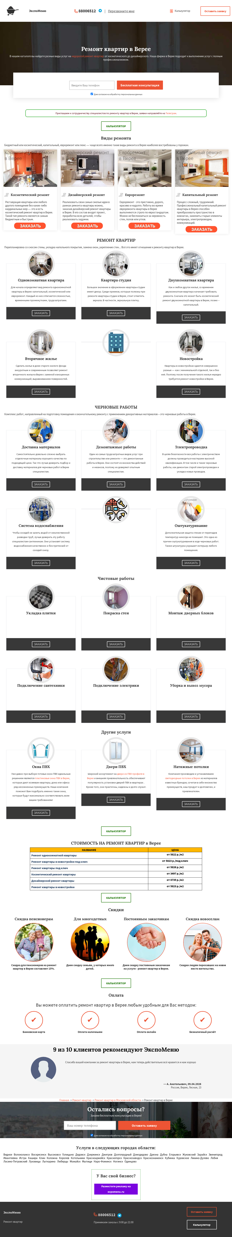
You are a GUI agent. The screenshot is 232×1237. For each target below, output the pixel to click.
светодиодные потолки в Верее (182, 778)
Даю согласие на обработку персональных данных (116, 94)
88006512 (87, 10)
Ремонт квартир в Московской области (118, 1100)
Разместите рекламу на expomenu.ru (116, 1189)
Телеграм (171, 113)
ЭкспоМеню (12, 1212)
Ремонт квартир (81, 1100)
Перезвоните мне (121, 11)
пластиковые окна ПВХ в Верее (52, 778)
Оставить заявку (215, 11)
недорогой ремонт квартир (87, 56)
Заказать (41, 313)
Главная (64, 1100)
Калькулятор (180, 11)
